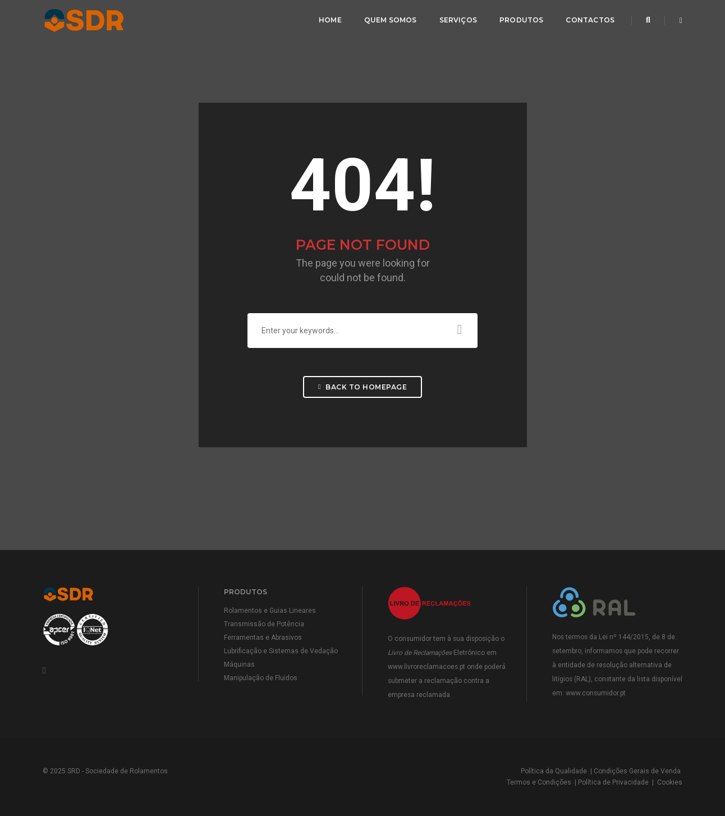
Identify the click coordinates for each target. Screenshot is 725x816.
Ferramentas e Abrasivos (263, 637)
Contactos (590, 20)
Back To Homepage (362, 387)
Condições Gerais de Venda (637, 771)
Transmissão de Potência (264, 624)
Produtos (521, 20)
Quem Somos (390, 20)
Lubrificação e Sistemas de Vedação (281, 651)
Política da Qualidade (554, 771)
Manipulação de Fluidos (260, 678)
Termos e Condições (539, 782)
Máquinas (239, 664)
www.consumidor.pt (596, 693)
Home (330, 20)
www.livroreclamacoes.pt (426, 667)
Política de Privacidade (613, 782)
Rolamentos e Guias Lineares (270, 611)
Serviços (458, 20)
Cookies (669, 782)
